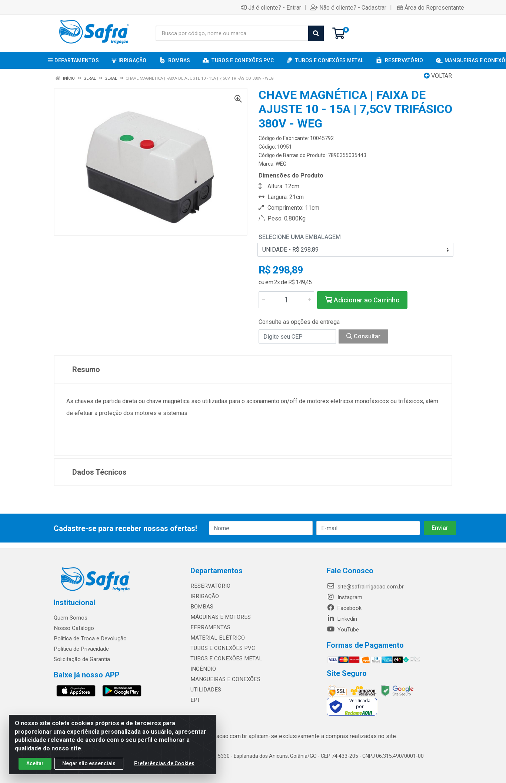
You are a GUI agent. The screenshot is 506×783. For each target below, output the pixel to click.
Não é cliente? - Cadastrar (348, 7)
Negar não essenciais (89, 763)
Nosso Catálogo (74, 628)
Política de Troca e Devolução (90, 638)
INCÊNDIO (202, 669)
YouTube (343, 629)
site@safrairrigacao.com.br (365, 586)
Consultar (363, 336)
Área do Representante (430, 7)
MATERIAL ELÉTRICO (216, 637)
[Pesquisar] (316, 33)
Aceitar (35, 763)
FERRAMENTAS (209, 627)
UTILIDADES (205, 689)
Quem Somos (70, 617)
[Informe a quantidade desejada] (286, 299)
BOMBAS (201, 606)
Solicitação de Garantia (82, 659)
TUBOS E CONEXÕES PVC (221, 648)
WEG (281, 164)
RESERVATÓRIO (209, 586)
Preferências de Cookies (164, 763)
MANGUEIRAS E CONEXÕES (223, 679)
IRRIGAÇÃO (204, 596)
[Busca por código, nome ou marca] (232, 33)
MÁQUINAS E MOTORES (219, 617)
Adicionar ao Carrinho (362, 300)
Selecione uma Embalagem (300, 236)
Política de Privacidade (81, 649)
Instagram (344, 597)
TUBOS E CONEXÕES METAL (224, 658)
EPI (194, 700)
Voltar (438, 75)
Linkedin (342, 619)
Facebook (344, 608)
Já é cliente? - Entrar (271, 7)
